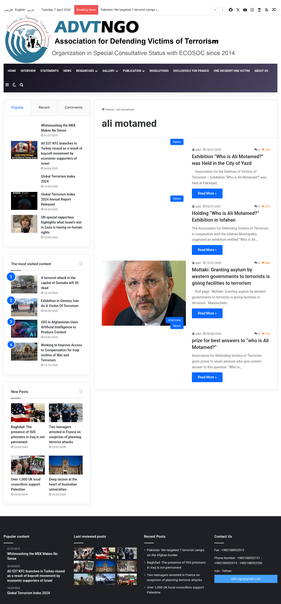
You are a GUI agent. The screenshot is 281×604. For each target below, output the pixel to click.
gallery (111, 71)
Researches (87, 71)
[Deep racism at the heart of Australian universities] (66, 465)
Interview (30, 71)
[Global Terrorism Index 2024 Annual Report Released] (24, 201)
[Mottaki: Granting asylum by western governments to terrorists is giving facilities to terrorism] (144, 293)
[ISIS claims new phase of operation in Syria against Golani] (127, 566)
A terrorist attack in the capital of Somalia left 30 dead (60, 283)
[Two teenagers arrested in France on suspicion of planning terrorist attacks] (66, 412)
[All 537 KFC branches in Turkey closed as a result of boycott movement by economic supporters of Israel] (24, 150)
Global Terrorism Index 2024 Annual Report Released (58, 199)
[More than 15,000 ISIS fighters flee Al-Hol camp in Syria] (105, 579)
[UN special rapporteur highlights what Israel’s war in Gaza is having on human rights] (24, 224)
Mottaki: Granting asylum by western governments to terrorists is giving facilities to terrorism (231, 276)
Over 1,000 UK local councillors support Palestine (25, 484)
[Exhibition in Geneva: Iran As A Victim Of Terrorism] (24, 307)
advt (198, 149)
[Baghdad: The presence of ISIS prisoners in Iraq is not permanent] (28, 412)
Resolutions (161, 71)
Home (12, 71)
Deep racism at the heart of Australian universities (63, 484)
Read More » (207, 193)
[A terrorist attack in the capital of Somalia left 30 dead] (24, 284)
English (20, 9)
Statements (52, 71)
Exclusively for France (193, 71)
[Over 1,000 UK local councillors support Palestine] (28, 465)
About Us (263, 71)
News (70, 71)
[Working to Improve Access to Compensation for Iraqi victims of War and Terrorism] (24, 352)
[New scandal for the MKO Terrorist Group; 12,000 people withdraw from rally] (127, 579)
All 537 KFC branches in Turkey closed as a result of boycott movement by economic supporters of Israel (61, 153)
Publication (134, 71)
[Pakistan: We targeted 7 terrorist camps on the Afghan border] (83, 553)
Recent (44, 107)
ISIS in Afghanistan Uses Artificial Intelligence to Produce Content (59, 327)
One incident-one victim (234, 71)
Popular (17, 107)
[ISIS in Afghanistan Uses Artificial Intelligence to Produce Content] (24, 329)
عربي (31, 9)
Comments (74, 107)
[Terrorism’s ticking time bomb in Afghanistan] (83, 579)
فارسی (8, 9)
